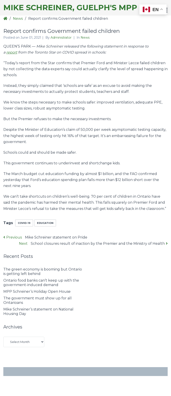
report (11, 52)
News (18, 18)
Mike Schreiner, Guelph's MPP (70, 8)
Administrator (61, 38)
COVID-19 (24, 223)
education (45, 223)
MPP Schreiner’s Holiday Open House (37, 291)
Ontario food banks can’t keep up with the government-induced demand (41, 282)
